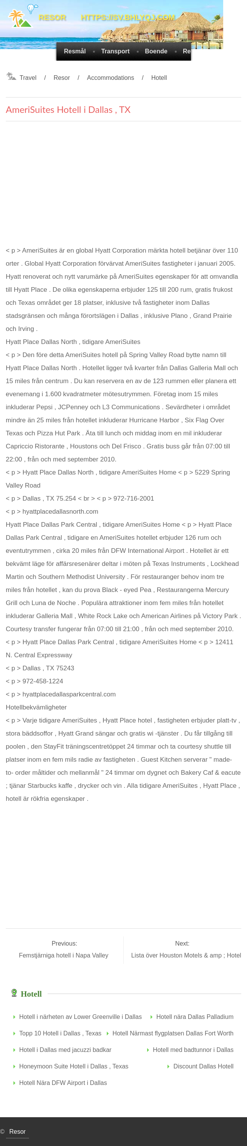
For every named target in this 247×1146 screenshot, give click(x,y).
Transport (115, 51)
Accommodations (110, 77)
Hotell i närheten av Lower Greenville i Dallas (80, 1017)
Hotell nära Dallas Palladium (195, 1017)
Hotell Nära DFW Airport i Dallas (63, 1083)
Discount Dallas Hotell (203, 1066)
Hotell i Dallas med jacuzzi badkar (65, 1050)
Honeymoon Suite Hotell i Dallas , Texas (73, 1066)
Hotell (159, 77)
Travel (28, 77)
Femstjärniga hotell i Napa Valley (64, 955)
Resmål (75, 51)
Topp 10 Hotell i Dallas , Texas (60, 1033)
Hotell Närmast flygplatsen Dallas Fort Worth (173, 1033)
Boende (156, 51)
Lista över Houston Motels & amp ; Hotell (187, 955)
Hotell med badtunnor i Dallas (193, 1050)
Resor (61, 77)
